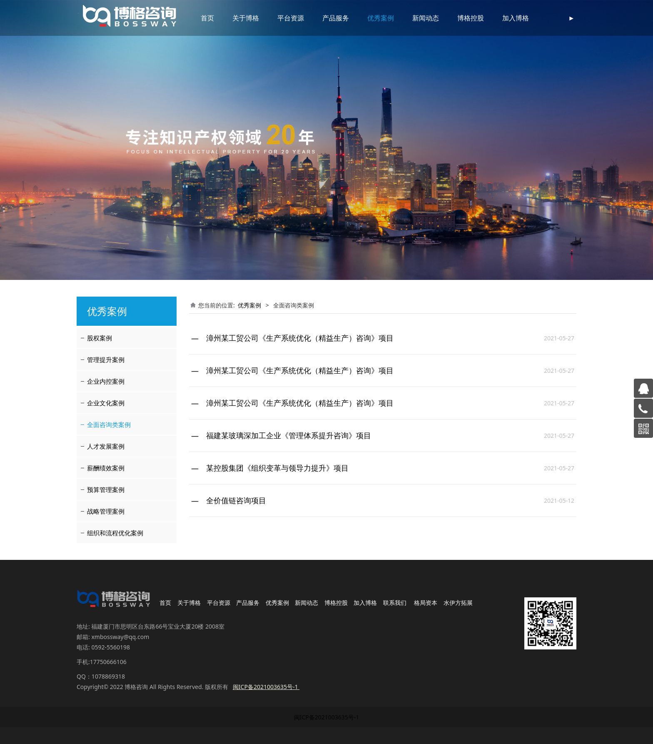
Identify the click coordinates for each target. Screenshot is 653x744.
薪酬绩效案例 (106, 468)
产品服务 (325, 17)
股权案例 (99, 338)
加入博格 (504, 17)
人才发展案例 (106, 446)
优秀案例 (369, 17)
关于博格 (235, 17)
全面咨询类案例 (109, 424)
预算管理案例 (106, 489)
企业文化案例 (106, 403)
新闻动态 (414, 17)
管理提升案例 (106, 359)
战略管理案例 (106, 511)
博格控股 (459, 17)
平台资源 (280, 17)
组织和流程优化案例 (115, 533)
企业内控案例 (106, 381)
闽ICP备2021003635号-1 (326, 717)
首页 (196, 17)
